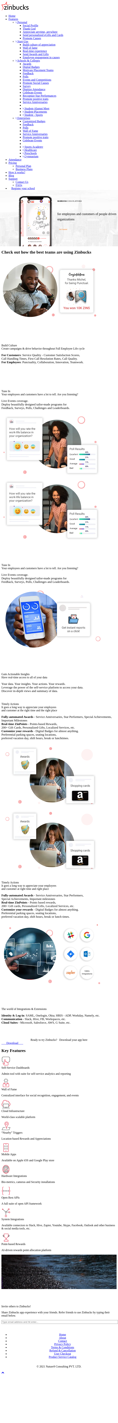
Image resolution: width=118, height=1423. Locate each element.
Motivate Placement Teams (38, 70)
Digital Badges (31, 66)
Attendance (15, 159)
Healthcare (30, 150)
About (62, 1337)
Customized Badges (34, 121)
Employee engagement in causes (41, 57)
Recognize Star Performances (39, 95)
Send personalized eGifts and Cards (43, 35)
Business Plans (24, 169)
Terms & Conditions (62, 1347)
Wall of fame (30, 47)
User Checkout (62, 1353)
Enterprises (23, 118)
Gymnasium (30, 156)
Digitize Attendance (34, 89)
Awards (27, 63)
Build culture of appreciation (39, 44)
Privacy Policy (62, 1344)
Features (13, 19)
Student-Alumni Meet (36, 108)
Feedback (28, 73)
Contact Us (22, 181)
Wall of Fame (30, 130)
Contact (62, 1340)
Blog (11, 175)
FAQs (19, 185)
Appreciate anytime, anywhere (40, 31)
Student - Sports (33, 114)
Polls (25, 76)
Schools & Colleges (28, 60)
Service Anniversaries (35, 102)
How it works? (17, 172)
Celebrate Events (32, 92)
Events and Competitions (37, 79)
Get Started (62, 229)
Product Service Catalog (62, 1356)
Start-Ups (22, 41)
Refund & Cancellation (62, 1350)
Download (12, 1043)
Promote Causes (32, 38)
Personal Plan (23, 165)
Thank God (29, 28)
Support (13, 178)
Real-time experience (35, 51)
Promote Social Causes (36, 82)
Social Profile (30, 25)
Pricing (13, 162)
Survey (27, 86)
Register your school (23, 188)
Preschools (30, 153)
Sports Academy (33, 146)
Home (12, 15)
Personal (21, 22)
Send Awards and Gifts (36, 54)
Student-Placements (35, 111)
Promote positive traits (35, 98)
